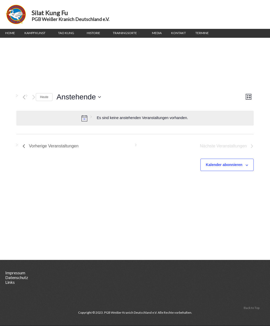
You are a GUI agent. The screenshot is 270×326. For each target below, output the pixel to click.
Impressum (15, 272)
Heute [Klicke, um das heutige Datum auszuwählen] (44, 97)
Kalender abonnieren (224, 165)
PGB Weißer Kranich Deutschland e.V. (70, 19)
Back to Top (251, 308)
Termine (202, 33)
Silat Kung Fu (15, 14)
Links (10, 282)
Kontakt (178, 33)
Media (157, 33)
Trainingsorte (126, 33)
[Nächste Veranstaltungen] (33, 97)
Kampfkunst (34, 33)
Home (10, 33)
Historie (93, 33)
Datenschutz (16, 277)
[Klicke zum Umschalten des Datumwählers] (79, 97)
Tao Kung (66, 33)
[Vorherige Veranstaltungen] (24, 97)
